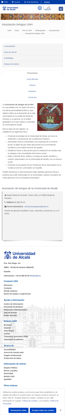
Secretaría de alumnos (13, 307)
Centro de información (13, 304)
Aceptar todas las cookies (43, 410)
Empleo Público (10, 368)
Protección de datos (12, 358)
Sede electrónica (31, 2)
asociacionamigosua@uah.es (36, 206)
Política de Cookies (30, 401)
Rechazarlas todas (18, 410)
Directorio (8, 285)
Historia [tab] (32, 85)
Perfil (4, 2)
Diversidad (8, 373)
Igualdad (7, 379)
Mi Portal (7, 325)
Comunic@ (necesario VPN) (16, 336)
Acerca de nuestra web (14, 352)
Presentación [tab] (32, 73)
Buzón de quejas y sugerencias (17, 294)
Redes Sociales (10, 315)
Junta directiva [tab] (32, 79)
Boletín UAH (9, 376)
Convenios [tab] (32, 97)
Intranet (7, 328)
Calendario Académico (13, 339)
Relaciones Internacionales (15, 310)
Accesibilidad (9, 350)
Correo (7, 334)
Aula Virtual (9, 331)
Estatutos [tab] (32, 91)
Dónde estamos (10, 291)
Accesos (16, 2)
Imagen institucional (12, 355)
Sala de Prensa (10, 313)
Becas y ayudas (10, 371)
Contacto (8, 288)
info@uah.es (35, 276)
